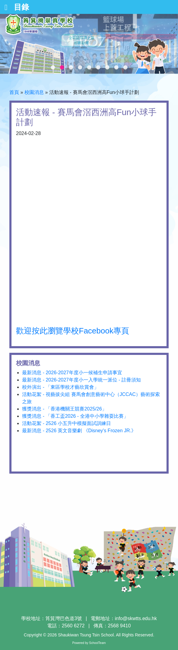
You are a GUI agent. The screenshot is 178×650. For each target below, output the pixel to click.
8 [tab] (116, 68)
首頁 (14, 92)
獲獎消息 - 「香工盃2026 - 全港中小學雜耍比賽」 (75, 416)
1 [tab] (53, 68)
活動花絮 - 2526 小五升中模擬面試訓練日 (66, 423)
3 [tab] (71, 68)
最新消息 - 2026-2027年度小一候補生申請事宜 (72, 372)
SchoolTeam (97, 643)
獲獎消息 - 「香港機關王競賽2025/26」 (64, 408)
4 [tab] (80, 68)
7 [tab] (107, 68)
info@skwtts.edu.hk (136, 618)
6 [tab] (98, 68)
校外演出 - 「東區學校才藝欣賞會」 (60, 387)
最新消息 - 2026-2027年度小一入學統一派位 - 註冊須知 (81, 379)
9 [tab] (125, 68)
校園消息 (34, 92)
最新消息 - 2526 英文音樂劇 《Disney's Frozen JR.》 (79, 430)
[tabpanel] (89, 44)
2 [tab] (62, 68)
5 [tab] (89, 68)
